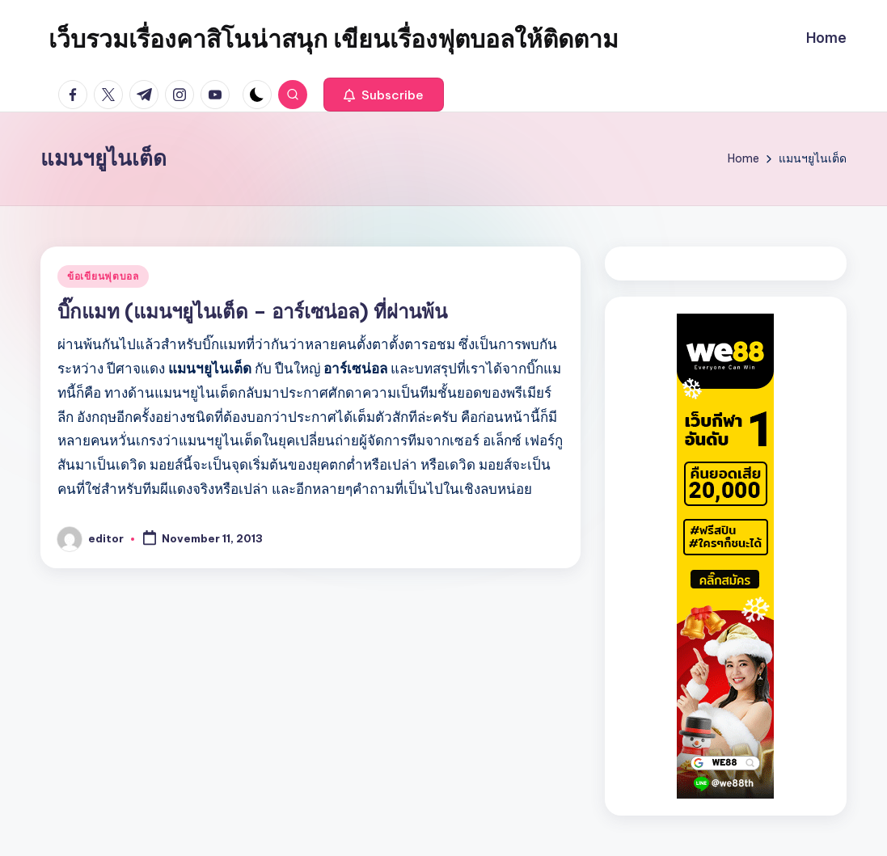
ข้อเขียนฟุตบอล (103, 276)
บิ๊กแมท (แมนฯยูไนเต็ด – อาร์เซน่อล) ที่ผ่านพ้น (252, 311)
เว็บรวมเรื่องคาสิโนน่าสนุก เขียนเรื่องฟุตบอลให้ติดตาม (334, 38)
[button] (383, 95)
